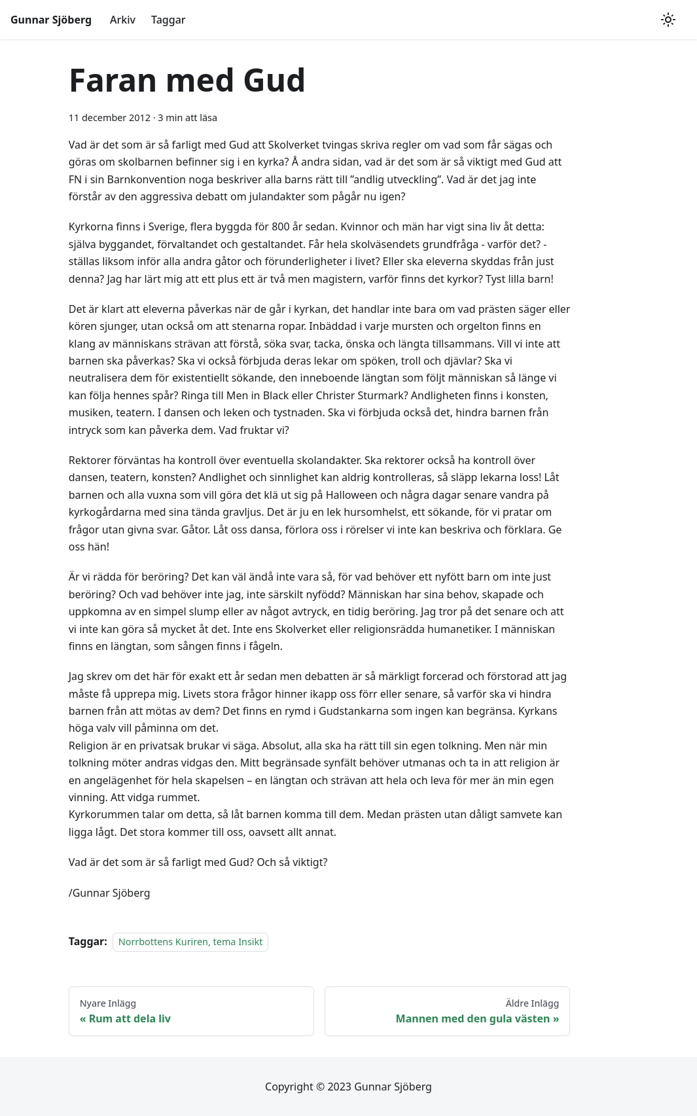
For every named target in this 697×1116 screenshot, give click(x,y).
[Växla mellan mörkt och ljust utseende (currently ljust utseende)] (668, 19)
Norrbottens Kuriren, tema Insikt (190, 941)
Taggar (168, 19)
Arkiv (122, 19)
